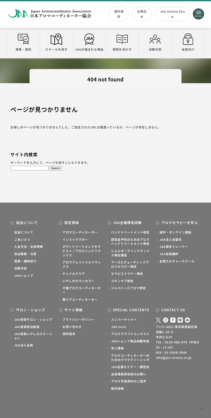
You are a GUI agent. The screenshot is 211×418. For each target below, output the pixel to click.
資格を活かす (122, 42)
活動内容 (155, 42)
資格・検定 (23, 42)
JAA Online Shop (172, 14)
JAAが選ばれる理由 (89, 42)
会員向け (188, 42)
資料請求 (119, 14)
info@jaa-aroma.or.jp (174, 357)
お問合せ (142, 14)
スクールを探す (56, 42)
